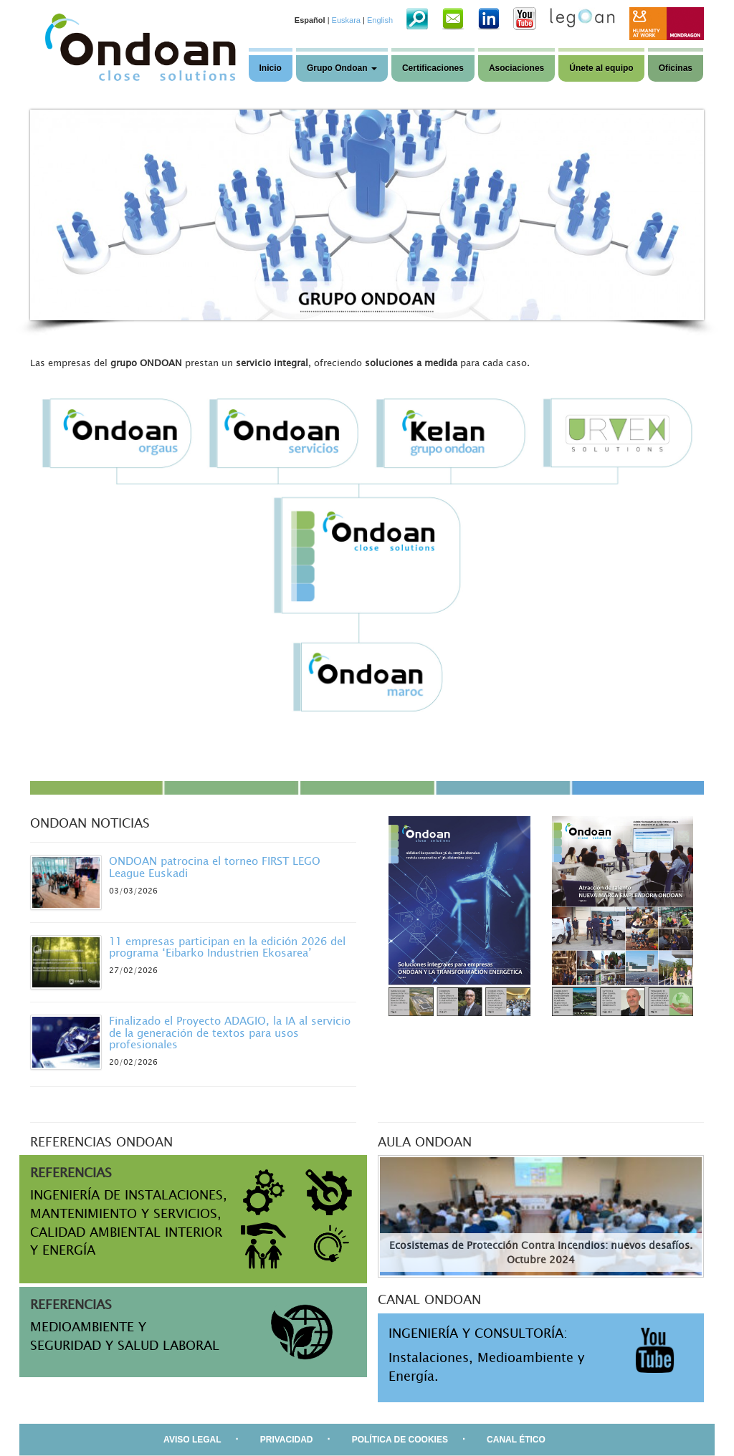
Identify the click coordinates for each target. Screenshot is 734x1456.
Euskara (346, 20)
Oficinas (675, 68)
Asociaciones (516, 68)
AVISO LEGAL (192, 1440)
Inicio (270, 68)
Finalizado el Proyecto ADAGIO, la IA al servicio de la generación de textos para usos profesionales (230, 1032)
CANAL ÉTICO (516, 1440)
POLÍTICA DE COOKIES (400, 1440)
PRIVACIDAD (286, 1440)
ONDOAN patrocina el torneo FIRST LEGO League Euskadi (214, 866)
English (380, 20)
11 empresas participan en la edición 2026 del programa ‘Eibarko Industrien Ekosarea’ (227, 946)
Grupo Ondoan (342, 68)
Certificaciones (433, 68)
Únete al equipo (601, 68)
